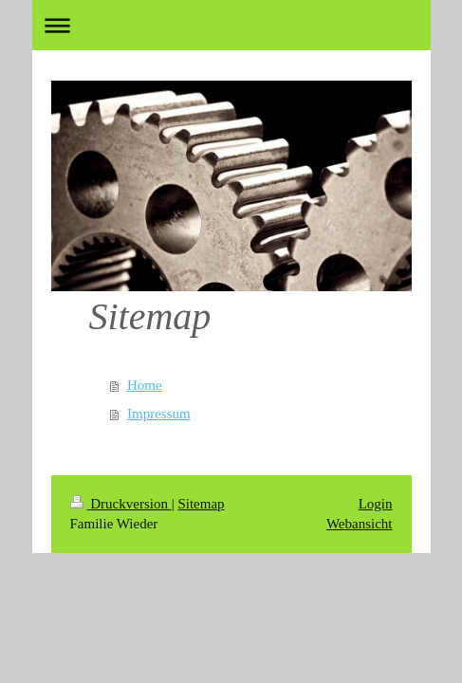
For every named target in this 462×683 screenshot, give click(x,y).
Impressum (159, 413)
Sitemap (200, 503)
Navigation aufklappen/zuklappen (231, 25)
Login (376, 503)
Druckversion (121, 503)
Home (144, 385)
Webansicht (359, 523)
